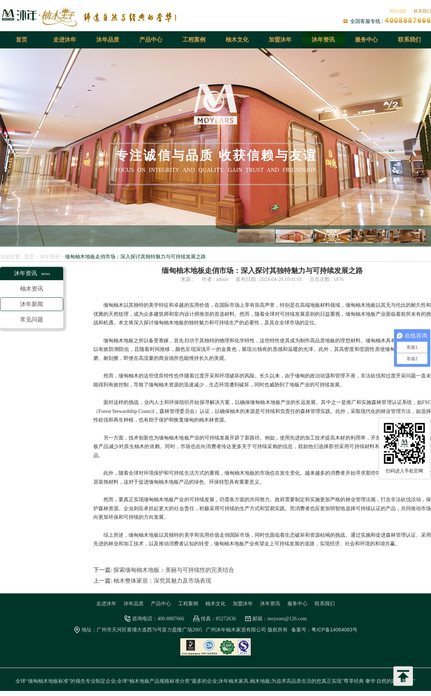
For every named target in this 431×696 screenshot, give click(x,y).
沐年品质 (107, 40)
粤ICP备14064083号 (334, 629)
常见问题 (31, 319)
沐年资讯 (323, 40)
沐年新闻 (31, 304)
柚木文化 (237, 40)
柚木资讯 (31, 289)
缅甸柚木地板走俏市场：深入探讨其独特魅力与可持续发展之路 (135, 256)
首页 (21, 40)
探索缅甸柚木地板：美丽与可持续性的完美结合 (173, 570)
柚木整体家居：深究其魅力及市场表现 (162, 581)
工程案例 (193, 40)
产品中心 (150, 40)
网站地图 (398, 11)
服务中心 (366, 40)
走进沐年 (64, 40)
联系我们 (422, 11)
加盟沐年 (280, 40)
